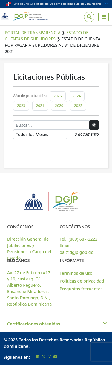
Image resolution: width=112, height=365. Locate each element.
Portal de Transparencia (33, 32)
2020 (59, 105)
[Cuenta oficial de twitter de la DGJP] (43, 356)
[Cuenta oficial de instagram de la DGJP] (49, 356)
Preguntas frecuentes (81, 289)
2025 (57, 96)
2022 (78, 105)
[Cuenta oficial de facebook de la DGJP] (37, 356)
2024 (77, 96)
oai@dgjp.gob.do (77, 252)
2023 (21, 105)
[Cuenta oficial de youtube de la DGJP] (55, 356)
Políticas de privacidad (82, 281)
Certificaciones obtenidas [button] (56, 324)
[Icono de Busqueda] (89, 17)
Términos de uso (76, 273)
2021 (40, 105)
